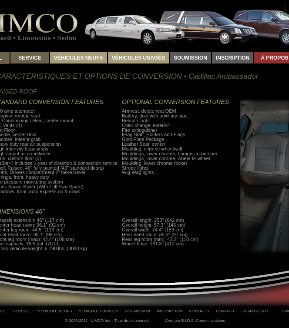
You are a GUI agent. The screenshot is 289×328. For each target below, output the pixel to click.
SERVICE (29, 58)
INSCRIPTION (232, 58)
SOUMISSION (190, 58)
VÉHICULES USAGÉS (138, 58)
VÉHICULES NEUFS (78, 58)
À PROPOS (198, 311)
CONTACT (225, 311)
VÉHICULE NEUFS (55, 311)
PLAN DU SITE (255, 311)
